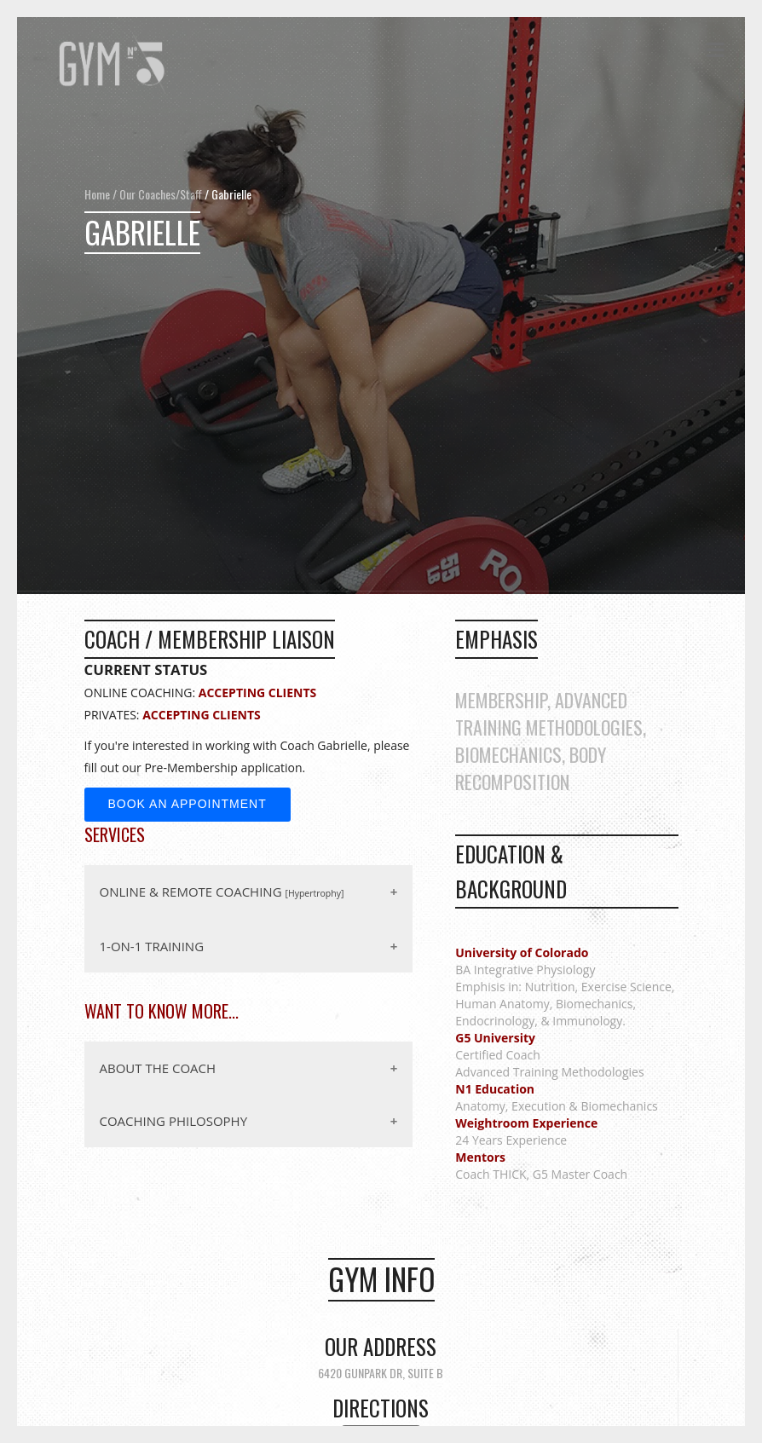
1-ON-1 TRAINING (152, 946)
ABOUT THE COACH (158, 1067)
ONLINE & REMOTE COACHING (222, 891)
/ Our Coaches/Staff (156, 194)
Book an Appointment (187, 804)
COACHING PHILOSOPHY (174, 1120)
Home (97, 194)
